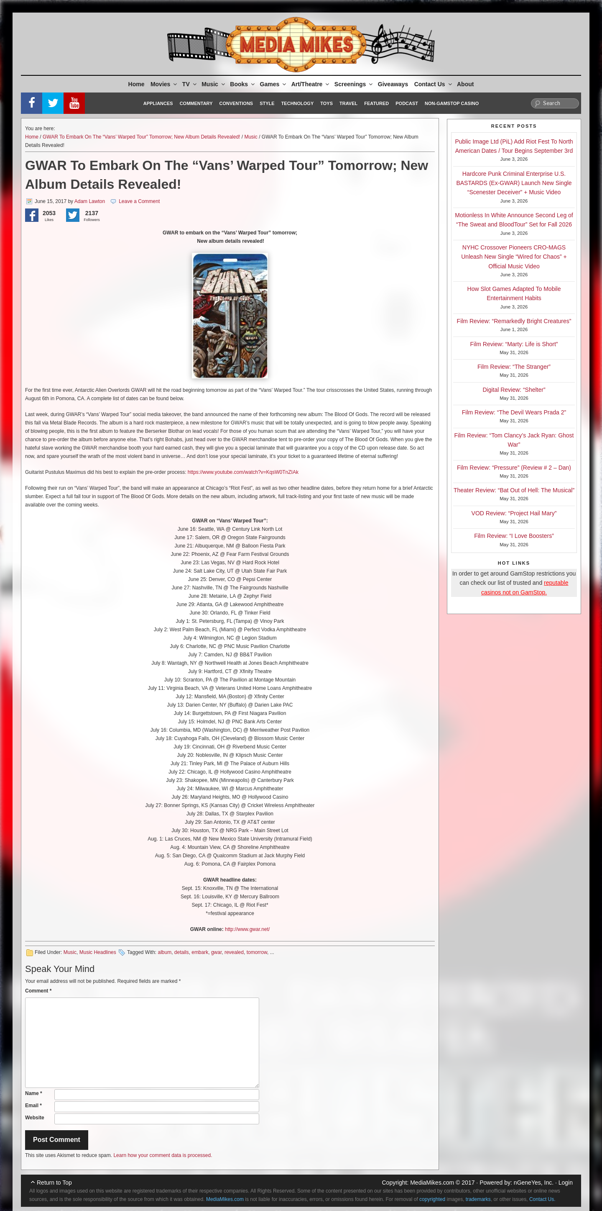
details (181, 952)
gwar (216, 952)
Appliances (158, 103)
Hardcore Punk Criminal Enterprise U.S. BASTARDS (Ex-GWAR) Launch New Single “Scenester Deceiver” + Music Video (513, 183)
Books (243, 84)
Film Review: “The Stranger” (514, 366)
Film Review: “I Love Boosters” (514, 535)
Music (214, 84)
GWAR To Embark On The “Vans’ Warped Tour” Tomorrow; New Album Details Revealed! (141, 137)
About (465, 84)
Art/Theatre (311, 84)
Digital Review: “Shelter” (513, 389)
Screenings (354, 84)
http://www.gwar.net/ (247, 929)
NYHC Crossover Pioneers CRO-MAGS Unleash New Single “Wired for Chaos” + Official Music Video (514, 257)
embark (199, 952)
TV (190, 84)
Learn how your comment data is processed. (162, 1155)
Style (267, 103)
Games (274, 84)
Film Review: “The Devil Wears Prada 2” (514, 412)
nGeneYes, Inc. (534, 1182)
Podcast (406, 103)
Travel (348, 103)
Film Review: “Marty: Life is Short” (514, 344)
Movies (164, 84)
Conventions (236, 103)
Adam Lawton (89, 201)
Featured (376, 103)
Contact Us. (542, 1199)
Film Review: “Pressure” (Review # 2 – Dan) (514, 467)
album (164, 952)
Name (33, 1093)
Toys (326, 103)
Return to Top (54, 1182)
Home (136, 84)
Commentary (196, 103)
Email (33, 1105)
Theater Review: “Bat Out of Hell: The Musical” (514, 490)
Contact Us (433, 84)
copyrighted (432, 1199)
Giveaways (393, 84)
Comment (38, 991)
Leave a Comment (139, 201)
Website (34, 1118)
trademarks (478, 1199)
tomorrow (257, 952)
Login (566, 1182)
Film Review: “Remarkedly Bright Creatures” (514, 321)
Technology (297, 103)
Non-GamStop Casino (452, 103)
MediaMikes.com (432, 1182)
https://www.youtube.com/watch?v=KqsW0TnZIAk (243, 472)
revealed (234, 952)
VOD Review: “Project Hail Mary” (514, 513)
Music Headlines (97, 952)
